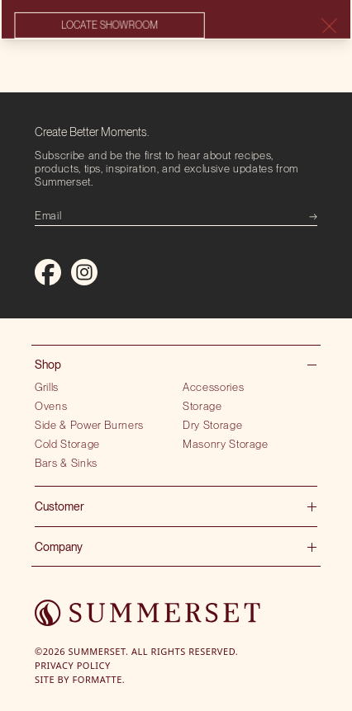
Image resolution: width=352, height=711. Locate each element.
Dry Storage (212, 424)
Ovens (51, 405)
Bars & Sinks (66, 462)
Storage (202, 405)
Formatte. (99, 679)
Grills (47, 386)
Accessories (213, 386)
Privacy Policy (73, 665)
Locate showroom (109, 26)
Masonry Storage (226, 443)
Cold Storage (67, 443)
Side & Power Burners (89, 424)
